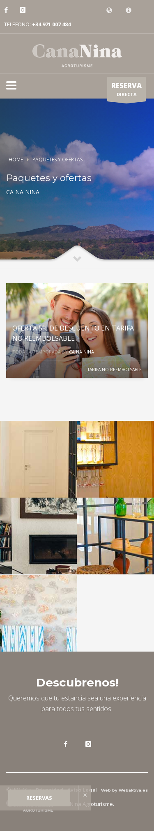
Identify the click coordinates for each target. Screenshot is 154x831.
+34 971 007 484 (51, 24)
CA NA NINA (81, 352)
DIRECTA (126, 91)
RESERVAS (39, 797)
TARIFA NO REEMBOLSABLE (114, 369)
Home (16, 159)
